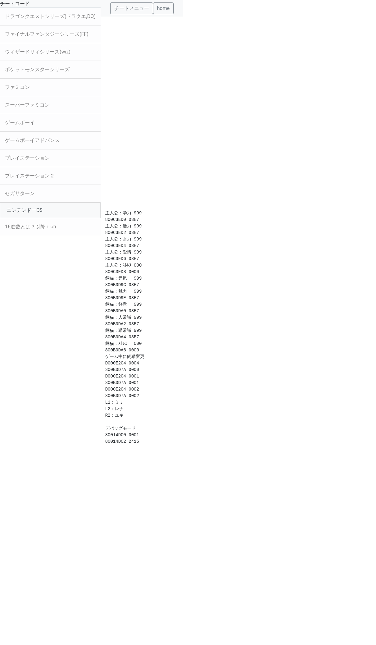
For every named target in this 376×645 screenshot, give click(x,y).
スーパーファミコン (27, 105)
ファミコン (17, 87)
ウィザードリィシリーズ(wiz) (37, 52)
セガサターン (20, 193)
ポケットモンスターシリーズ (37, 69)
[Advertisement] (142, 110)
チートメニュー (131, 8)
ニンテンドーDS (25, 210)
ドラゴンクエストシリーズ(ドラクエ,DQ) (50, 16)
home (163, 8)
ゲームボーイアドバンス (32, 140)
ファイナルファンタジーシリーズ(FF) (46, 34)
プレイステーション (27, 158)
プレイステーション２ (30, 176)
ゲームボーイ (20, 123)
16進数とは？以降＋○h (30, 227)
